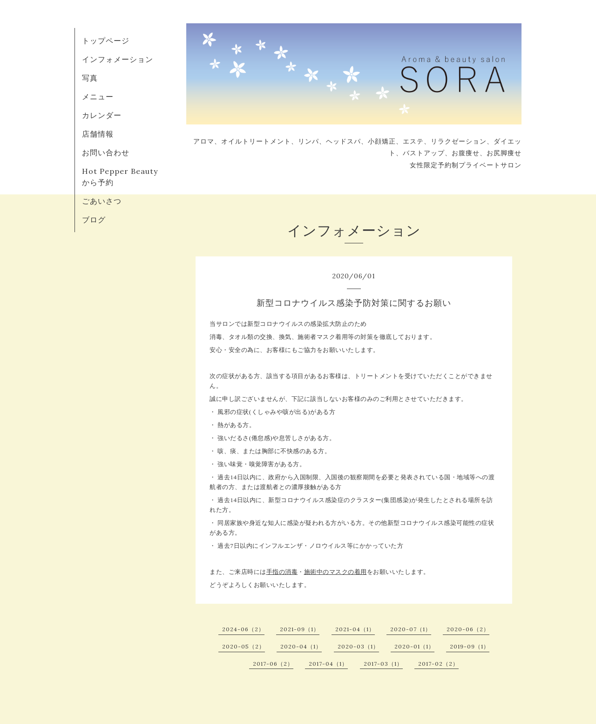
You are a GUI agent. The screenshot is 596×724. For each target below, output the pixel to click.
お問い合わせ (105, 152)
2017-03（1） (383, 663)
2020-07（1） (410, 629)
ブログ (94, 219)
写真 (90, 78)
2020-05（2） (243, 646)
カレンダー (102, 115)
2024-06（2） (243, 629)
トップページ (105, 40)
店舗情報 (98, 133)
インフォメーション (117, 59)
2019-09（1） (469, 646)
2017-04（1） (328, 663)
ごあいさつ (102, 201)
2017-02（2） (438, 663)
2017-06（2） (273, 663)
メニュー (98, 96)
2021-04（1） (355, 629)
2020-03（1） (358, 646)
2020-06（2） (468, 629)
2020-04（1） (301, 646)
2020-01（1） (414, 646)
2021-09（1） (299, 629)
